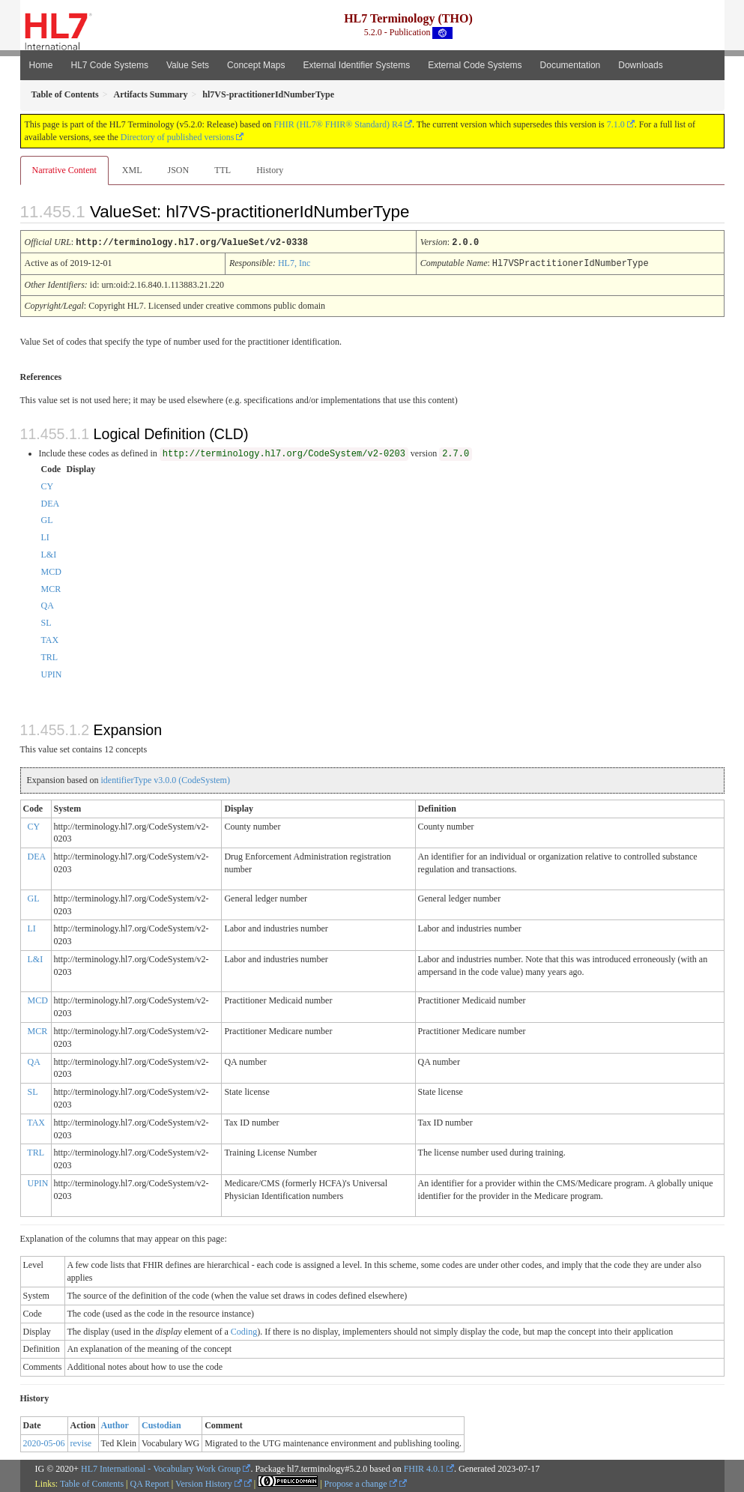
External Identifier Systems (356, 65)
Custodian (161, 1424)
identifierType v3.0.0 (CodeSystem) (164, 778)
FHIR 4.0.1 (424, 1467)
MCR (51, 587)
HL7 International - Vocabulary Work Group (161, 1467)
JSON (178, 170)
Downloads (640, 65)
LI (45, 536)
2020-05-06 (44, 1442)
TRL (49, 655)
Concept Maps (256, 65)
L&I (49, 553)
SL (46, 621)
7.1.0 (616, 124)
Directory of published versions (178, 137)
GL (47, 518)
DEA (50, 502)
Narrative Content (64, 170)
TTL (222, 170)
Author (115, 1424)
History (269, 170)
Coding (244, 1330)
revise (81, 1442)
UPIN (51, 673)
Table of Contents (92, 1482)
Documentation (570, 65)
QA (47, 604)
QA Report (149, 1482)
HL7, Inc (294, 262)
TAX (50, 638)
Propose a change (360, 1482)
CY (47, 485)
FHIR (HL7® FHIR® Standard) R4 (337, 124)
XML (132, 170)
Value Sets (187, 65)
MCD (51, 570)
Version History (208, 1482)
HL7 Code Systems (109, 65)
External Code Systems (474, 65)
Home (41, 65)
